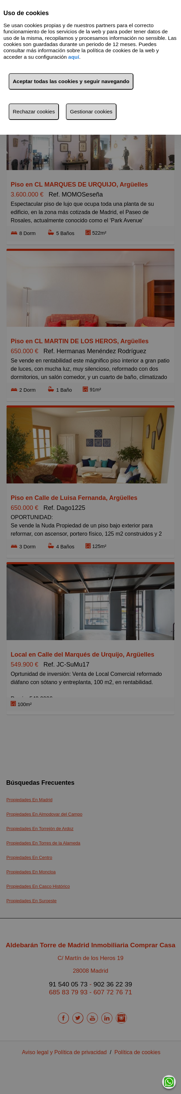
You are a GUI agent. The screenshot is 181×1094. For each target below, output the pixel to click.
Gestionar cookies (91, 111)
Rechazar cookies (34, 111)
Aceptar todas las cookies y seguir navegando (71, 81)
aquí (73, 57)
